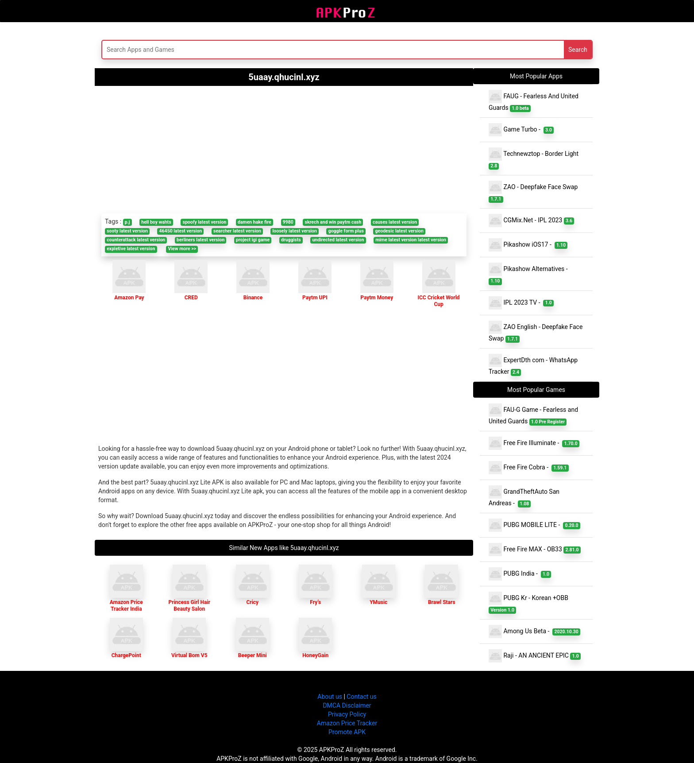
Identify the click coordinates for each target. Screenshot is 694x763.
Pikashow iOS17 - (528, 245)
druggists (291, 240)
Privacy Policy (347, 714)
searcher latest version (237, 231)
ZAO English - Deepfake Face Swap (535, 332)
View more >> (182, 249)
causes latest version (395, 222)
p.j (127, 222)
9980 (288, 222)
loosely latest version (295, 231)
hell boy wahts (156, 222)
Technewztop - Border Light (534, 158)
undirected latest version (338, 240)
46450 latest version (180, 231)
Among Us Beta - (534, 631)
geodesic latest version (399, 231)
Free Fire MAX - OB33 (535, 549)
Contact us (361, 696)
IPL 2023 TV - (521, 303)
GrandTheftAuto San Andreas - (524, 496)
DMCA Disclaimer (347, 705)
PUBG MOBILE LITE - (534, 525)
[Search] (261, 49)
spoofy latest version (205, 222)
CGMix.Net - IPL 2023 (531, 220)
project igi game (253, 240)
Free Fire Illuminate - (534, 443)
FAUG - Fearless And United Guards (533, 101)
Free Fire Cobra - (529, 467)
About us (329, 696)
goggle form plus (346, 231)
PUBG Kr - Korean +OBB (529, 603)
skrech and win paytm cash (333, 222)
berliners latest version (200, 240)
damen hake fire (254, 222)
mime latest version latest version (410, 240)
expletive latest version (131, 249)
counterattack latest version (136, 240)
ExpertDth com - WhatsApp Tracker (533, 365)
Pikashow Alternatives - (530, 274)
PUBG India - (520, 574)
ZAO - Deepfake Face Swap (534, 192)
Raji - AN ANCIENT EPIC (535, 655)
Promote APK (347, 732)
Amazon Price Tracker (347, 723)
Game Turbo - (521, 129)
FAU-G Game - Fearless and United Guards (533, 414)
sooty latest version (127, 231)
